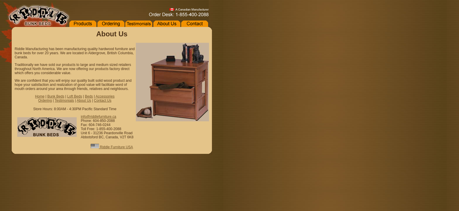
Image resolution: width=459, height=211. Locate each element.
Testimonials (64, 100)
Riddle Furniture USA (112, 147)
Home (39, 96)
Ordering (45, 100)
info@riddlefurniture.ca (98, 117)
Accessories (104, 96)
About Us (84, 100)
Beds (89, 96)
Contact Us (102, 100)
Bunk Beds (55, 96)
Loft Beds (74, 96)
